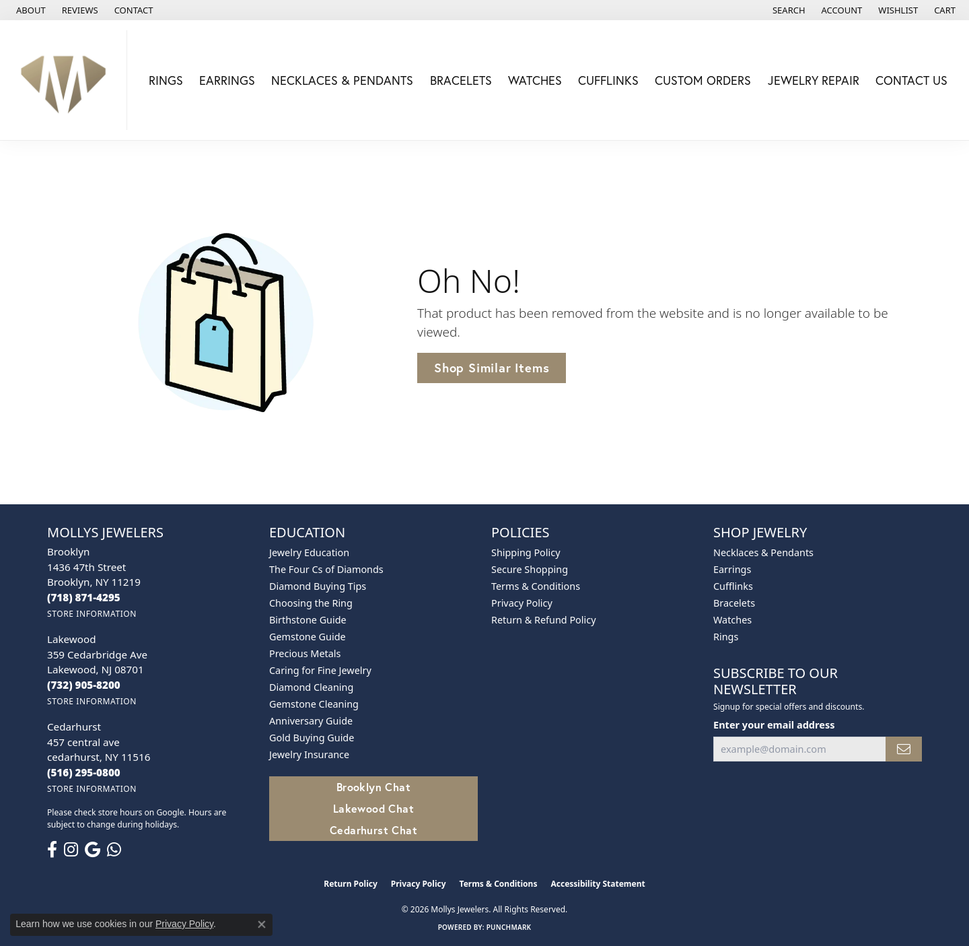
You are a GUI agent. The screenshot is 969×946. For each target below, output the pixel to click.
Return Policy (351, 883)
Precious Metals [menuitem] (304, 653)
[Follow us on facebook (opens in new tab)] (52, 850)
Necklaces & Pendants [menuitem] (763, 552)
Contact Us (911, 80)
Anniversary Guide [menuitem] (311, 720)
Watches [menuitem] (732, 619)
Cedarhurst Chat (373, 830)
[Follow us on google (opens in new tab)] (92, 850)
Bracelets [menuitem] (734, 603)
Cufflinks (608, 80)
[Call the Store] (83, 597)
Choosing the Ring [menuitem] (311, 603)
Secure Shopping (529, 569)
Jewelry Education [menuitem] (309, 552)
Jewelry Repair (813, 80)
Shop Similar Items (491, 368)
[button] (787, 10)
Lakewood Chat (373, 808)
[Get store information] (92, 613)
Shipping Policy (526, 552)
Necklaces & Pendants (342, 80)
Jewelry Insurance (309, 754)
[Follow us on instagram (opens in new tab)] (71, 850)
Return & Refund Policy (543, 619)
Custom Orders (703, 80)
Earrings (227, 80)
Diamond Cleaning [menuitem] (311, 687)
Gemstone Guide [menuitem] (307, 636)
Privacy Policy (521, 603)
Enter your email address (773, 724)
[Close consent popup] (262, 924)
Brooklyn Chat (373, 787)
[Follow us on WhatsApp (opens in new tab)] (114, 850)
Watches (535, 80)
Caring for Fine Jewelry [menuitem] (320, 670)
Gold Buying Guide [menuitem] (311, 737)
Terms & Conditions (535, 586)
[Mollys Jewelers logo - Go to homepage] (67, 80)
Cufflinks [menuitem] (733, 586)
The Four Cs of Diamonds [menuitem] (326, 569)
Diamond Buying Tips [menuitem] (317, 586)
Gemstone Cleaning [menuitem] (314, 704)
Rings (166, 80)
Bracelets (461, 80)
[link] (29, 10)
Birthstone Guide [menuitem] (308, 619)
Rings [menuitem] (725, 636)
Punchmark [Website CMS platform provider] (509, 927)
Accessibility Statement (597, 883)
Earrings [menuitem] (732, 569)
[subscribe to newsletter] (904, 749)
